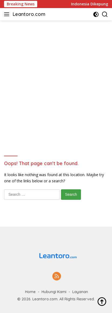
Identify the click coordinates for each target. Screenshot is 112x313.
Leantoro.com (29, 14)
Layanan (80, 291)
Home (30, 291)
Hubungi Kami (54, 291)
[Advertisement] (56, 79)
